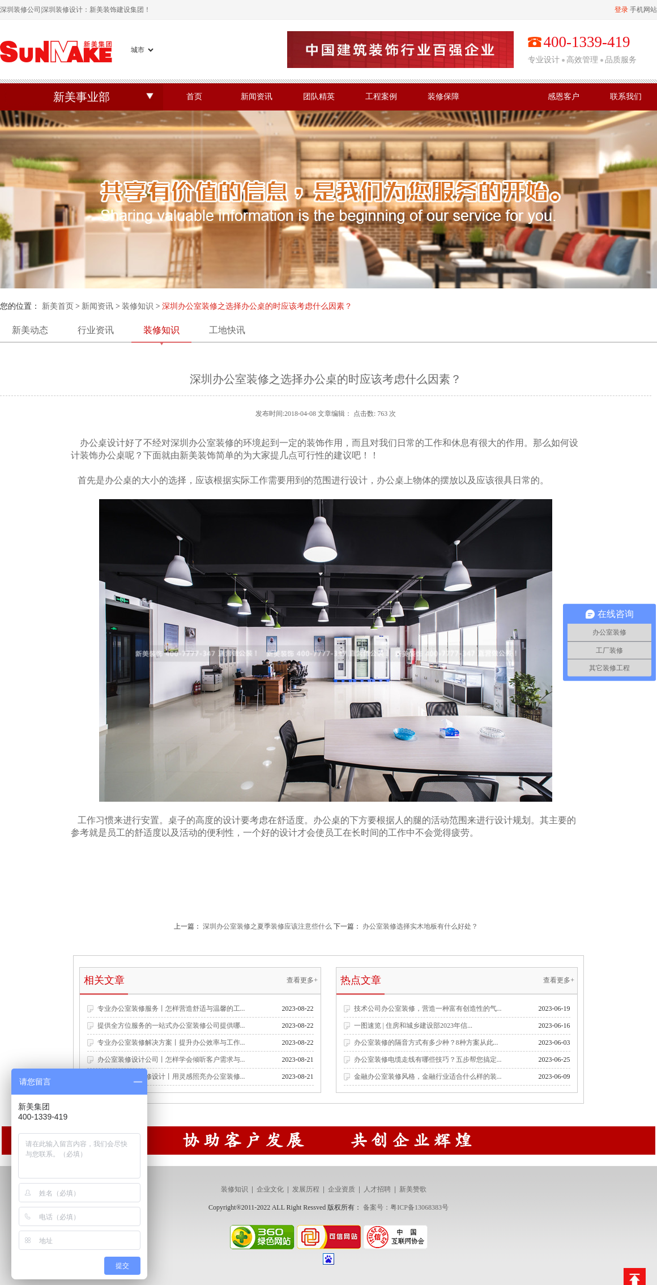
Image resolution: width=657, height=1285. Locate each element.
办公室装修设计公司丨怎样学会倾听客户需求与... (171, 1059)
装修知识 (137, 306)
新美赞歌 (412, 1189)
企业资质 (341, 1189)
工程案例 (381, 96)
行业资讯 (96, 330)
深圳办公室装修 (202, 443)
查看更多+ (302, 980)
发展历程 (305, 1189)
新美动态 (30, 330)
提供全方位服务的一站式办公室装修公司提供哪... (171, 1025)
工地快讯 (227, 330)
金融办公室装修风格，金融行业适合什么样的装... (428, 1076)
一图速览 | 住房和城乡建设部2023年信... (413, 1025)
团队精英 (319, 96)
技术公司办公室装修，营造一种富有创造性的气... (428, 1008)
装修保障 (443, 96)
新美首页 (58, 306)
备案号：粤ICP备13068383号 (406, 1207)
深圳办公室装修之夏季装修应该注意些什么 (267, 926)
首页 (194, 96)
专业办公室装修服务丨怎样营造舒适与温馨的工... (171, 1008)
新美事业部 (81, 97)
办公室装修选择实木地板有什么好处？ (420, 926)
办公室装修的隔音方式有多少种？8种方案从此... (426, 1042)
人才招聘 (377, 1189)
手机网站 (643, 10)
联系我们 (626, 96)
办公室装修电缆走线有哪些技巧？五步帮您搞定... (428, 1059)
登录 (621, 10)
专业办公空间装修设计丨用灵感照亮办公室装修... (171, 1076)
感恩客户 (563, 96)
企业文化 (270, 1189)
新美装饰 (198, 455)
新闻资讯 (256, 96)
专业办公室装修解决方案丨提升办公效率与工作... (171, 1042)
